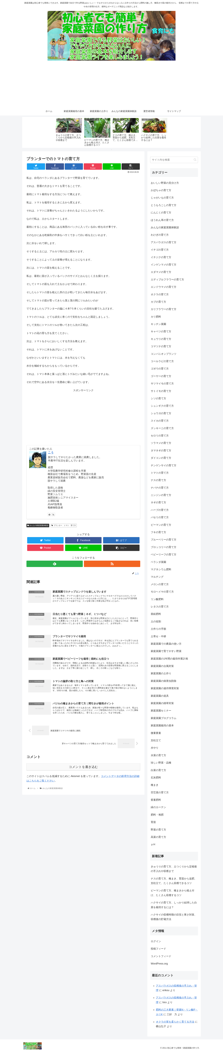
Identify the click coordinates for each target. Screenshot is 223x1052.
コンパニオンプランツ (163, 353)
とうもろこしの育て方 (163, 205)
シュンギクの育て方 (162, 406)
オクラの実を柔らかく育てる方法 (175, 1021)
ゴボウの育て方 (160, 368)
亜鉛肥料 (156, 614)
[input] (174, 160)
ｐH (153, 844)
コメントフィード (161, 956)
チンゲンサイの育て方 (163, 465)
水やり (154, 748)
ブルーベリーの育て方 (163, 539)
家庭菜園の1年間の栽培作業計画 (169, 658)
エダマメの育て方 (161, 272)
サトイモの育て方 (161, 391)
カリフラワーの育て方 (163, 309)
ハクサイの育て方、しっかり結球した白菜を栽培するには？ (174, 905)
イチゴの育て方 (160, 249)
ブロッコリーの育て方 (163, 547)
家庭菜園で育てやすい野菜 (166, 651)
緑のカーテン (158, 807)
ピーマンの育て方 (161, 524)
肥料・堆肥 (157, 814)
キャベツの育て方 (161, 331)
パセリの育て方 (160, 517)
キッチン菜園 (158, 324)
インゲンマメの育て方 (163, 264)
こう (51, 452)
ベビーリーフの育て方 (163, 554)
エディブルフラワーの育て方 (167, 279)
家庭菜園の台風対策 (162, 666)
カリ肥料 (156, 316)
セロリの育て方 (160, 435)
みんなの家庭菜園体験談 (37, 525)
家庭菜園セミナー (161, 710)
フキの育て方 (158, 532)
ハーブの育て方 (160, 510)
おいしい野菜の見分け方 (165, 182)
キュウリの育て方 (161, 339)
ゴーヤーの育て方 (161, 376)
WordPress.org (159, 963)
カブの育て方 (158, 301)
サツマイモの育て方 (162, 383)
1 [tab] (111, 149)
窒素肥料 (156, 799)
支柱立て (156, 740)
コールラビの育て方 (162, 361)
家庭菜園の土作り (161, 673)
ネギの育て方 (158, 502)
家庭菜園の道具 (160, 695)
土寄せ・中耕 (158, 636)
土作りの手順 (158, 628)
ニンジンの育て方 (161, 495)
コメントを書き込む (83, 768)
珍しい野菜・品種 (161, 762)
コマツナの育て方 (161, 346)
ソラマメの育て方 (161, 443)
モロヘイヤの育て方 (162, 591)
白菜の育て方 (158, 770)
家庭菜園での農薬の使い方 (166, 643)
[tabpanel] (69, 132)
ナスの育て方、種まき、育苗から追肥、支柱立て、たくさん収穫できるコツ (174, 881)
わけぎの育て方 (160, 235)
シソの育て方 (158, 398)
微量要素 (156, 733)
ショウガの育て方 (161, 413)
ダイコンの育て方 (161, 457)
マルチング (157, 577)
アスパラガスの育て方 (163, 242)
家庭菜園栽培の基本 (162, 725)
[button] (195, 159)
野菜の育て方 (158, 829)
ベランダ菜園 (158, 562)
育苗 (153, 822)
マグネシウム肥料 (161, 569)
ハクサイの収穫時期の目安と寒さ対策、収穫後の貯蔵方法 (174, 917)
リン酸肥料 (157, 599)
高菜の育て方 (158, 837)
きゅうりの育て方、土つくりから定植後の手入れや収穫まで (174, 869)
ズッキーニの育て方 (162, 428)
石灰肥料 (156, 777)
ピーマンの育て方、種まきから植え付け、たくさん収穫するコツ (172, 893)
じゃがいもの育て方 (162, 197)
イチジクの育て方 (161, 257)
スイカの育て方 (160, 420)
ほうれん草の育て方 (162, 220)
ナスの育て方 (158, 480)
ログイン (156, 941)
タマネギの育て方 (161, 450)
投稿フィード (158, 948)
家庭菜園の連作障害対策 (165, 688)
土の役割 (156, 621)
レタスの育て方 (160, 606)
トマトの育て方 (160, 472)
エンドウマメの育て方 (163, 287)
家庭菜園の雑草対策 (162, 703)
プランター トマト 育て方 (63, 525)
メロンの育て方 (160, 584)
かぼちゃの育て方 (161, 190)
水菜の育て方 (158, 755)
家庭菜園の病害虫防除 (163, 681)
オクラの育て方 (160, 294)
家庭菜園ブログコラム (163, 718)
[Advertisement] (111, 86)
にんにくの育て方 (161, 212)
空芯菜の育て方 (160, 792)
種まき (154, 785)
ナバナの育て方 (160, 487)
